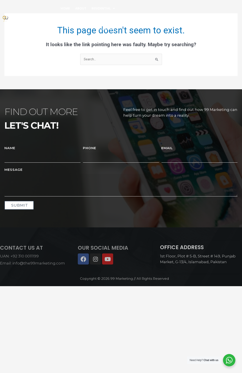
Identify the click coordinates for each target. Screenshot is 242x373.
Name (9, 148)
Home (65, 8)
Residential (103, 8)
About (80, 8)
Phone (89, 148)
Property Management (95, 18)
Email (167, 148)
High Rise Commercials (49, 18)
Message (13, 169)
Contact (107, 29)
